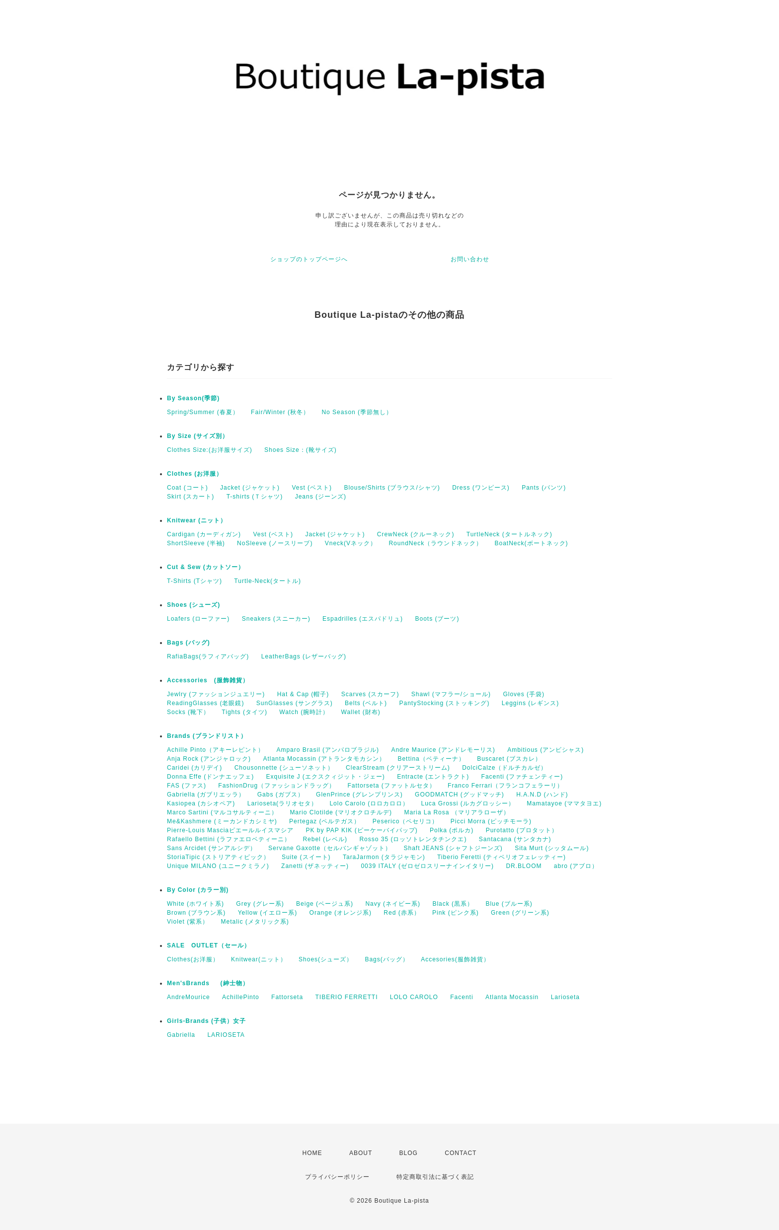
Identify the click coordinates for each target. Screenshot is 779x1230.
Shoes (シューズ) (193, 604)
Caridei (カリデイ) (194, 767)
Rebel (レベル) (325, 839)
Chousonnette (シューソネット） (284, 767)
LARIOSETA (225, 1034)
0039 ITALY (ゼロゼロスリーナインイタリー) (427, 866)
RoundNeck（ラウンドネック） (435, 543)
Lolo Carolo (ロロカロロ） (369, 803)
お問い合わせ (470, 259)
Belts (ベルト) (366, 703)
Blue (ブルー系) (508, 903)
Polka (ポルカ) (451, 830)
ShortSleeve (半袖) (196, 543)
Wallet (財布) (361, 712)
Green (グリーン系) (520, 912)
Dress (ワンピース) (481, 487)
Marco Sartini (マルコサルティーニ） (222, 812)
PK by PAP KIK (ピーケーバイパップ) (361, 830)
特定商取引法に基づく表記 (435, 1176)
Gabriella (181, 1034)
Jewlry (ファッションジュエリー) (216, 694)
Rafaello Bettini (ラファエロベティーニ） (229, 839)
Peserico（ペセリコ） (406, 821)
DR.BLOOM (524, 866)
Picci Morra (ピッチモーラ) (491, 821)
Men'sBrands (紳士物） (211, 983)
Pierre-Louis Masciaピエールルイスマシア (230, 830)
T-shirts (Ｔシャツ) (255, 496)
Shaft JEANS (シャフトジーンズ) (452, 848)
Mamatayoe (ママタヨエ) (564, 803)
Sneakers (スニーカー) (276, 618)
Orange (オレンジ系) (341, 912)
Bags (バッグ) (188, 642)
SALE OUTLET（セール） (208, 945)
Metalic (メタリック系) (255, 921)
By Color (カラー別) (198, 889)
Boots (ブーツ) (437, 618)
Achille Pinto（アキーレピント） (215, 749)
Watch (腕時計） (304, 712)
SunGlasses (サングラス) (294, 703)
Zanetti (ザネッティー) (315, 866)
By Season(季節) (193, 398)
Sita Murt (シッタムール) (552, 848)
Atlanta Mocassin (512, 997)
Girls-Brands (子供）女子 (206, 1020)
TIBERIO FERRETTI (346, 997)
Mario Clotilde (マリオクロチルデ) (341, 812)
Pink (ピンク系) (455, 912)
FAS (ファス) (186, 785)
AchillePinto (240, 997)
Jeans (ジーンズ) (320, 496)
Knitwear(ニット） (259, 959)
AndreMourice (188, 997)
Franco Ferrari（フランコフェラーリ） (505, 785)
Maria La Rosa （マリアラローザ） (456, 812)
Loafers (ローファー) (198, 618)
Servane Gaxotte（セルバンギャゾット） (329, 848)
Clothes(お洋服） (193, 959)
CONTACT (460, 1153)
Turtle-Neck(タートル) (267, 581)
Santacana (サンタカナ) (515, 839)
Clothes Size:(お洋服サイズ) (209, 449)
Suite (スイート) (306, 857)
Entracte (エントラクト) (433, 776)
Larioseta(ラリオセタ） (282, 803)
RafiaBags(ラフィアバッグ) (208, 656)
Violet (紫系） (188, 921)
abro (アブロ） (576, 866)
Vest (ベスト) (312, 487)
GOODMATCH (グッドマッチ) (459, 794)
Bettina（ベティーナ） (431, 758)
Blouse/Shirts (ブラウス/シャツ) (392, 487)
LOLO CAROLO (414, 997)
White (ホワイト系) (195, 903)
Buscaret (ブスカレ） (509, 758)
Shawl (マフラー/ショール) (451, 694)
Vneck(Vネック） (351, 543)
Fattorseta (287, 997)
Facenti (461, 997)
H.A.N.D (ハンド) (542, 794)
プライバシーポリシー (337, 1176)
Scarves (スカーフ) (370, 694)
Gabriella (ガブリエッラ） (206, 794)
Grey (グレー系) (260, 903)
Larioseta (565, 997)
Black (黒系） (452, 903)
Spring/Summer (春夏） (203, 412)
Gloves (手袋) (524, 694)
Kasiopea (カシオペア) (201, 803)
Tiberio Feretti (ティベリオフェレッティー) (501, 857)
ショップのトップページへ (309, 259)
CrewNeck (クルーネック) (416, 534)
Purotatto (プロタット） (522, 830)
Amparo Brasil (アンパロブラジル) (327, 749)
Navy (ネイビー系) (392, 903)
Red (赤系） (402, 912)
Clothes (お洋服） (195, 473)
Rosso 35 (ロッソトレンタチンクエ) (413, 839)
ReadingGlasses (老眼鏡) (205, 703)
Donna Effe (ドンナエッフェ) (210, 776)
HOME (312, 1153)
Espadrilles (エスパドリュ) (362, 618)
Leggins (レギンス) (530, 703)
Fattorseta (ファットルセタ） (391, 785)
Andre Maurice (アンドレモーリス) (443, 749)
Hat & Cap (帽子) (303, 694)
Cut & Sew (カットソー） (205, 567)
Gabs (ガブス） (280, 794)
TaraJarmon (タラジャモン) (384, 857)
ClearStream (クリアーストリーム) (398, 767)
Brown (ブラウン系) (196, 912)
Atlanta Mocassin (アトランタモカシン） (324, 758)
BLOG (408, 1153)
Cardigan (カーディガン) (204, 534)
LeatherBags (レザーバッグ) (303, 656)
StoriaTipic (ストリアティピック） (218, 857)
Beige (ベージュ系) (324, 903)
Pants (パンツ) (544, 487)
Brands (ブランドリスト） (207, 735)
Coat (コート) (187, 487)
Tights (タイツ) (244, 712)
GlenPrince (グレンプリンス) (359, 794)
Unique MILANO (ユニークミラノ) (218, 866)
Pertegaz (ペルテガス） (324, 821)
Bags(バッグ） (386, 959)
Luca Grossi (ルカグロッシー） (467, 803)
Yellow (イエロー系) (268, 912)
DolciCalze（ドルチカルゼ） (504, 767)
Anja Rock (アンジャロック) (209, 758)
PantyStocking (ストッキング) (444, 703)
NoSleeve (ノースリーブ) (274, 543)
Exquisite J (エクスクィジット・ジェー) (325, 776)
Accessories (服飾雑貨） (208, 680)
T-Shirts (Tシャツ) (194, 581)
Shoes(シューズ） (326, 959)
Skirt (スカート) (190, 496)
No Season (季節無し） (356, 412)
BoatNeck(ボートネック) (531, 543)
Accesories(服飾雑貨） (455, 959)
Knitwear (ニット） (197, 520)
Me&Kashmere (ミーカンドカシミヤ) (222, 821)
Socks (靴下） (188, 712)
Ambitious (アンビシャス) (545, 749)
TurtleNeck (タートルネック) (509, 534)
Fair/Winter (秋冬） (280, 412)
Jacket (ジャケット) (250, 487)
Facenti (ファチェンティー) (522, 776)
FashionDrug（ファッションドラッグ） (276, 785)
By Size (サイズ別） (198, 436)
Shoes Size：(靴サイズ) (300, 449)
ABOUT (360, 1153)
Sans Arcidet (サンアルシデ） (211, 848)
